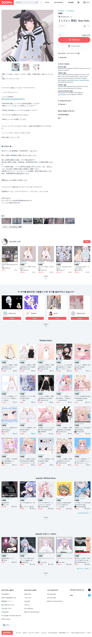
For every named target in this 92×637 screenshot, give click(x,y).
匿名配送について (7, 601)
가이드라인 (43, 632)
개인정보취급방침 (63, 114)
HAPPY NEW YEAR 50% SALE (10, 265)
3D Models (61, 11)
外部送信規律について (64, 632)
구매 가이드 (27, 597)
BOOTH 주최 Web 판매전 (31, 612)
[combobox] (26, 2)
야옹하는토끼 (80, 313)
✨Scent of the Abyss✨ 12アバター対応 (81, 267)
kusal (55, 313)
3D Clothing (70, 11)
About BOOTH (58, 2)
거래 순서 (27, 605)
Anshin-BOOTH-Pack (72, 80)
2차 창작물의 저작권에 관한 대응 (11, 615)
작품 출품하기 (6, 594)
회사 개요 (18, 632)
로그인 (47, 2)
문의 (59, 118)
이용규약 (24, 632)
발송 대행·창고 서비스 (8, 605)
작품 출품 (71, 2)
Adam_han (12, 313)
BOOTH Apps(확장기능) (9, 597)
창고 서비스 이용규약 (33, 632)
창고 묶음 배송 (28, 608)
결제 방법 (27, 601)
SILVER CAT (15, 241)
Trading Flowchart (65, 100)
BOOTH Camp (6, 619)
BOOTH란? (27, 594)
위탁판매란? (5, 612)
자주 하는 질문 (51, 597)
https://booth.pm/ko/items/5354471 (13, 99)
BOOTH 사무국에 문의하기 (55, 601)
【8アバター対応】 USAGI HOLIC (46, 267)
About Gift (63, 57)
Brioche (33, 313)
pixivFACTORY (61, 94)
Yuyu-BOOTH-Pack (84, 80)
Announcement (51, 594)
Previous (3, 35)
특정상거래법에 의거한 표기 (66, 111)
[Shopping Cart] (78, 2)
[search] (36, 2)
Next (51, 35)
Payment (62, 104)
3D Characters (23, 263)
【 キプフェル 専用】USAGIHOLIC (28, 267)
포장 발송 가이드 (7, 608)
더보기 (46, 325)
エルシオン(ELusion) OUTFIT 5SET (64, 267)
